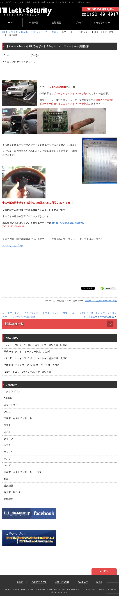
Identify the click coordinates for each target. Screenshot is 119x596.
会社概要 (56, 22)
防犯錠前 (8, 499)
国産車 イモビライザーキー (19, 418)
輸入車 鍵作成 (12, 492)
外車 (6, 479)
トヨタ (7, 445)
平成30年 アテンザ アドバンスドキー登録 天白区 (31, 365)
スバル (7, 432)
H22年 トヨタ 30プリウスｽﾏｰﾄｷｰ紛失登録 (27, 372)
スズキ (7, 425)
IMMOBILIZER (39, 582)
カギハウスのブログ (12, 245)
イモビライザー (101, 22)
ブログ (79, 22)
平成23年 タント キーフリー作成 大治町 (27, 351)
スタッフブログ (12, 391)
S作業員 (8, 398)
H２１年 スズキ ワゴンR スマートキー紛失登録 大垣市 (35, 358)
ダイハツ (8, 438)
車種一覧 (33, 22)
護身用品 (8, 486)
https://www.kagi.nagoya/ (67, 223)
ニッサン (8, 452)
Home (11, 22)
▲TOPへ (104, 571)
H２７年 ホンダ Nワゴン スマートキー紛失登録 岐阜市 (35, 345)
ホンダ (7, 459)
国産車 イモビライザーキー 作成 (38, 32)
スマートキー (11, 405)
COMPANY (83, 582)
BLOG (99, 582)
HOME (4, 32)
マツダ (7, 465)
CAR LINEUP (62, 582)
